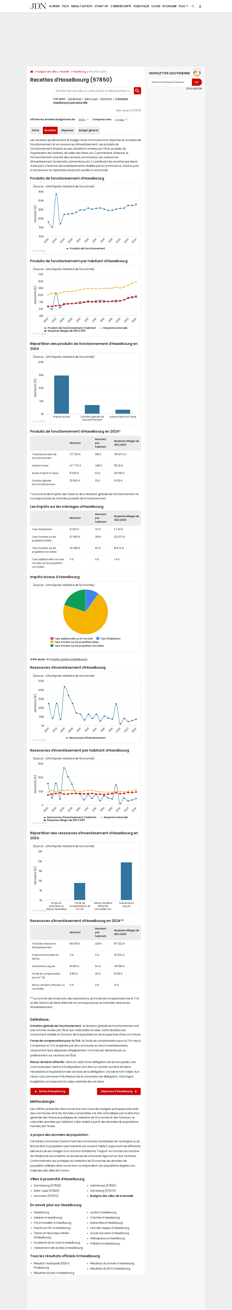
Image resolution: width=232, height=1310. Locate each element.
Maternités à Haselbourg (106, 1222)
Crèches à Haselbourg (105, 1217)
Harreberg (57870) (103, 1190)
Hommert (106, 99)
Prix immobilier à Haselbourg (52, 1222)
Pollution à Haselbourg (104, 1243)
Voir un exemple (194, 88)
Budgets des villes (47, 71)
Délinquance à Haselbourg (107, 1238)
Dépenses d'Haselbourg (119, 1091)
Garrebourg (74, 99)
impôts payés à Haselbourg (69, 659)
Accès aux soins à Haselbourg (109, 1233)
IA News (54, 6)
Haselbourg (79, 71)
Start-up (101, 6)
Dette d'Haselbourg (50, 1091)
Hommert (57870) (46, 1195)
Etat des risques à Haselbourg (109, 1227)
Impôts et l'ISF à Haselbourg (52, 1227)
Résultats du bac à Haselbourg (54, 1272)
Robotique (141, 6)
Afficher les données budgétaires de (52, 119)
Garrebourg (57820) (47, 1185)
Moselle (65, 71)
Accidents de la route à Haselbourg (57, 1242)
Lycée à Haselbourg (103, 1212)
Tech (65, 6)
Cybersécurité (120, 6)
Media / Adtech (81, 6)
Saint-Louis (90, 99)
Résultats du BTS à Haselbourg (110, 1268)
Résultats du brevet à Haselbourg (112, 1263)
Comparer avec (102, 119)
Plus (183, 6)
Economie (170, 6)
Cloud (155, 6)
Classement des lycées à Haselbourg (58, 1247)
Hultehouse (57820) (103, 1185)
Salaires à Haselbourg (48, 1217)
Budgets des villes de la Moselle (111, 1195)
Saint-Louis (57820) (46, 1190)
